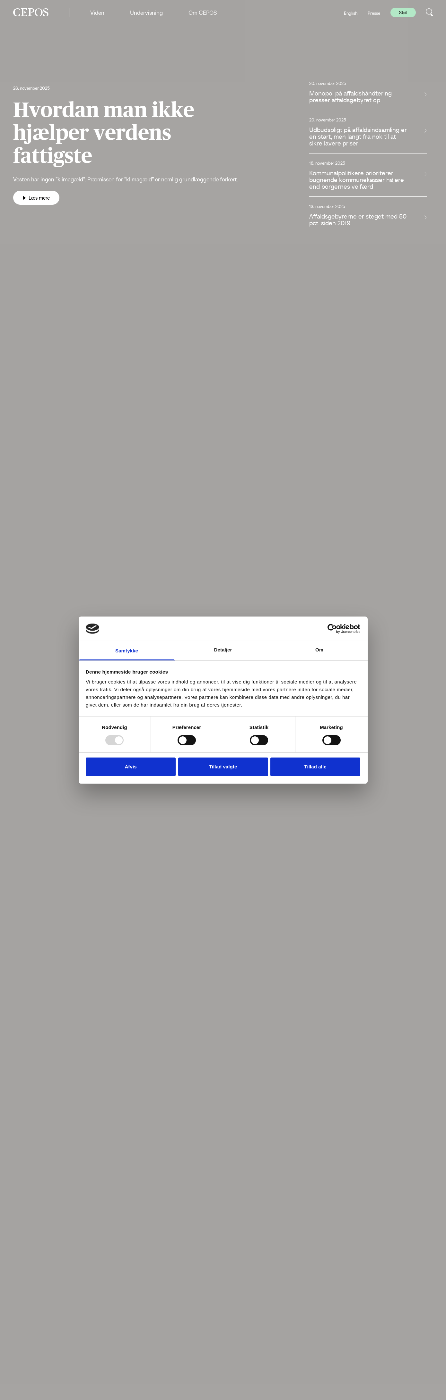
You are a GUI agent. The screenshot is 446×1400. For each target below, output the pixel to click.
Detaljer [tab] (223, 649)
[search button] (429, 12)
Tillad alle (315, 766)
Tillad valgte (223, 766)
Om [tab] (319, 649)
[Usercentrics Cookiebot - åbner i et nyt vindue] (332, 629)
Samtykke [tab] (126, 650)
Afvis (130, 766)
